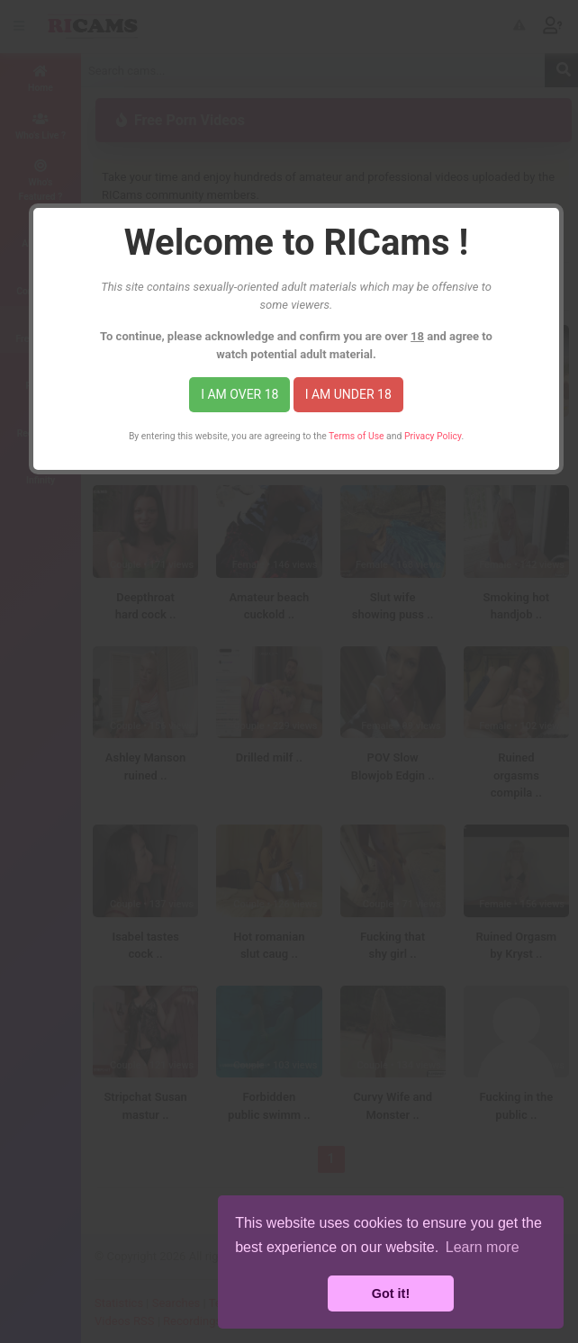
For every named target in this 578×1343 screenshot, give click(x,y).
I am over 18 (239, 394)
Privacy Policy (432, 436)
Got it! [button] (391, 1293)
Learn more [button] (482, 1247)
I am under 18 (348, 394)
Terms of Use (356, 436)
